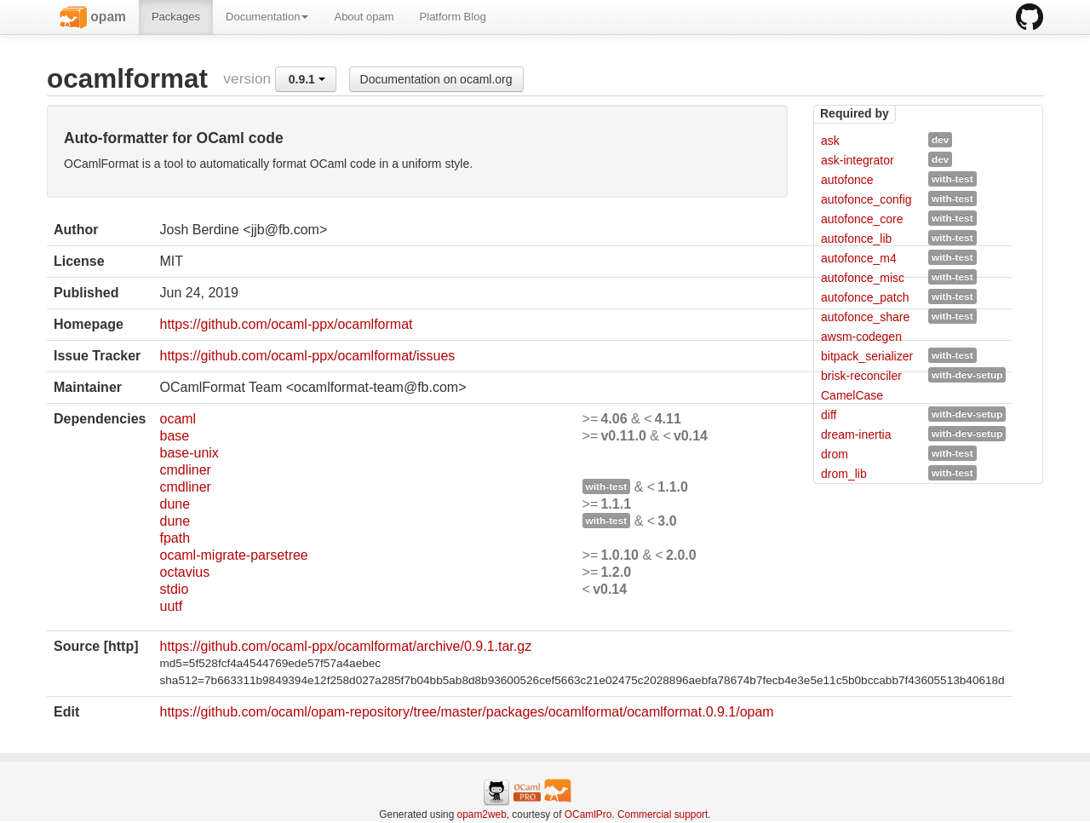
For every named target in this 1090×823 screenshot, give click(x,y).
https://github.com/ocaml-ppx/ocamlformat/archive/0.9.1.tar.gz (345, 646)
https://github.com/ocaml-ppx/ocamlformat (285, 324)
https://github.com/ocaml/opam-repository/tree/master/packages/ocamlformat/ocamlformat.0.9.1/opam (466, 712)
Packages (176, 16)
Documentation (267, 16)
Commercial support (662, 814)
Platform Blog (453, 16)
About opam (363, 16)
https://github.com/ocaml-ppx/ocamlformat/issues (307, 355)
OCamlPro (588, 814)
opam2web (482, 814)
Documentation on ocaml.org (436, 79)
